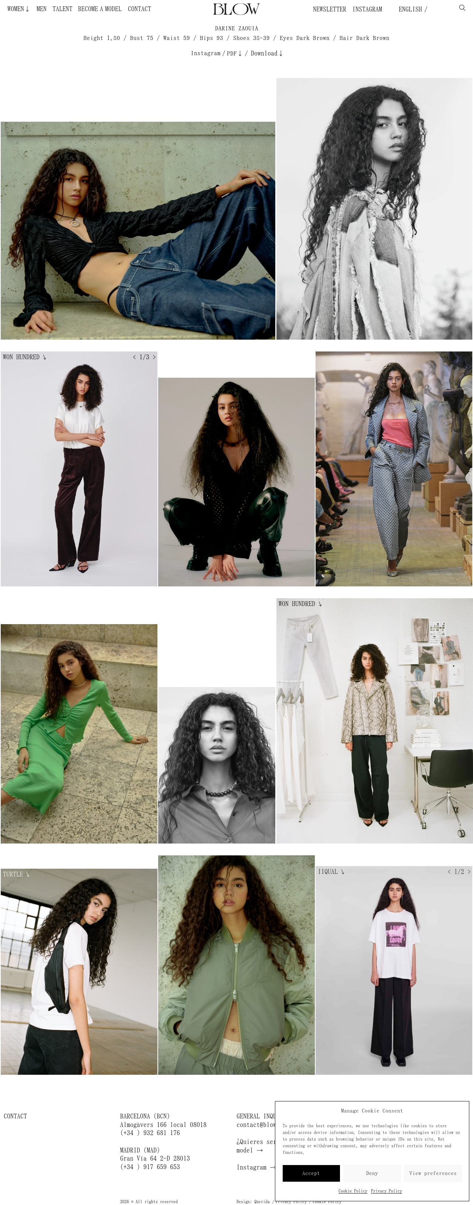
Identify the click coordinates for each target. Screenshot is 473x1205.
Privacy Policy (386, 1191)
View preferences (433, 1173)
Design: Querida (253, 1201)
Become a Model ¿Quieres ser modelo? (116, 9)
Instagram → (256, 1167)
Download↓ (267, 53)
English (408, 9)
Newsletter (329, 9)
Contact (139, 9)
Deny (372, 1173)
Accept (311, 1173)
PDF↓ (235, 53)
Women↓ (19, 9)
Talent (62, 9)
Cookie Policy (352, 1191)
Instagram (367, 9)
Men (42, 9)
